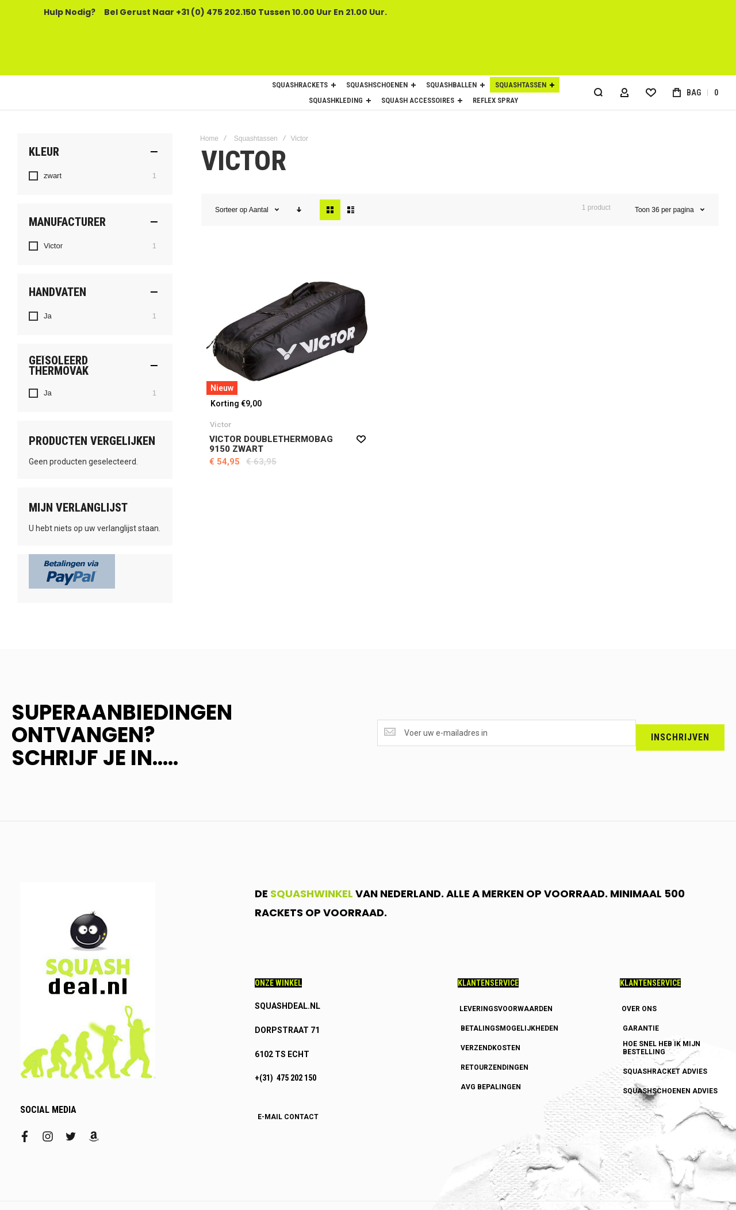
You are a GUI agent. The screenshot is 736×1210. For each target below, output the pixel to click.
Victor (221, 424)
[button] (361, 438)
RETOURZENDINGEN (494, 1067)
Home (209, 139)
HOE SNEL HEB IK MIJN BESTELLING (661, 1048)
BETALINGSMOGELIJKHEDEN (509, 1028)
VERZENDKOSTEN (490, 1048)
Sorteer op (231, 210)
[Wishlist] (650, 92)
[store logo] (115, 92)
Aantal (259, 210)
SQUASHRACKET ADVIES (665, 1071)
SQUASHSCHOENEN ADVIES (670, 1091)
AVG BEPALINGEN (491, 1087)
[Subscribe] (680, 735)
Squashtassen (256, 139)
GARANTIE (641, 1028)
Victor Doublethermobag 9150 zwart (271, 444)
